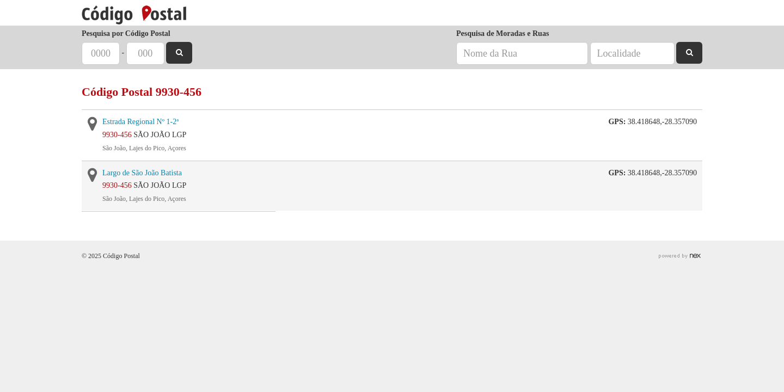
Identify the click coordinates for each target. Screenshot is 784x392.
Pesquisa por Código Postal (126, 33)
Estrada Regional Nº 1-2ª (140, 122)
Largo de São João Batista (142, 173)
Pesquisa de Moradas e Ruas (502, 33)
